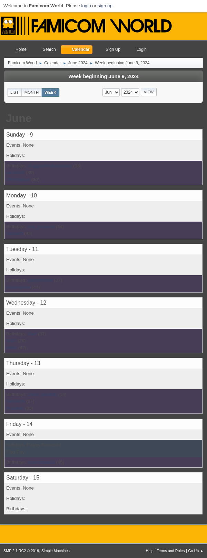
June (19, 118)
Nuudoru (15, 408)
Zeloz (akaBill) (42, 394)
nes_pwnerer (41, 226)
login (86, 5)
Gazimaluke (18, 287)
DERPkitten (18, 179)
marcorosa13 (41, 462)
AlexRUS (15, 401)
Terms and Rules (171, 551)
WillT (11, 340)
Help (150, 551)
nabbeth (14, 233)
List (14, 92)
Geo (32, 333)
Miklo (11, 347)
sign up (105, 5)
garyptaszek (40, 280)
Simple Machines (55, 551)
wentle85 (15, 172)
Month (31, 92)
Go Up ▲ (196, 551)
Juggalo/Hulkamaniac (50, 165)
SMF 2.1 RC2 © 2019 (21, 551)
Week (50, 92)
